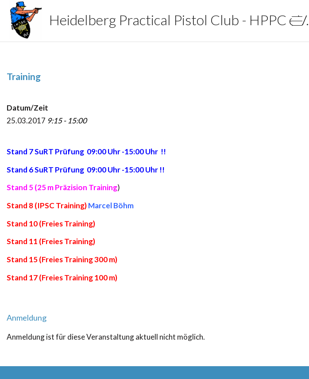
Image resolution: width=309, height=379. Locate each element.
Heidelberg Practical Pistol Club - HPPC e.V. (131, 20)
